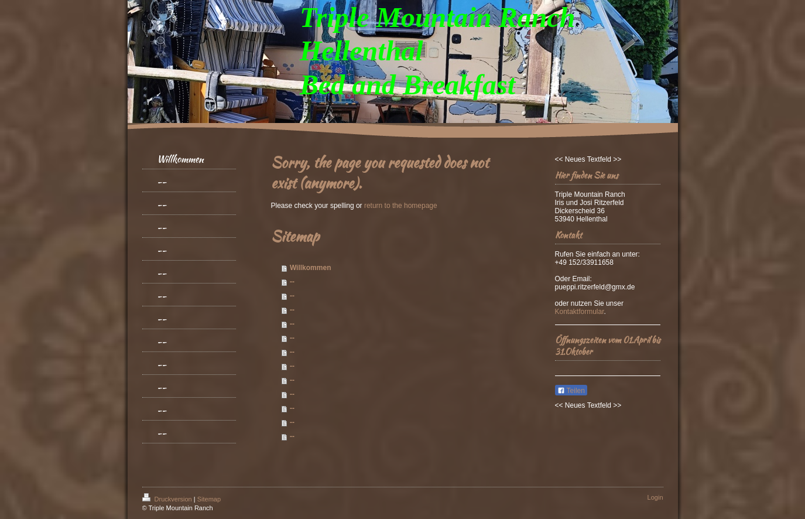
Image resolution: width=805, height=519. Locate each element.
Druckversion (168, 499)
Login (655, 497)
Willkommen (310, 268)
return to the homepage (400, 206)
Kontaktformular (579, 312)
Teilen (571, 391)
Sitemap (209, 499)
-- (292, 282)
